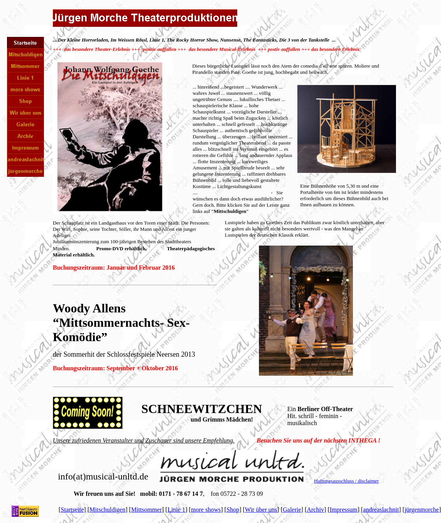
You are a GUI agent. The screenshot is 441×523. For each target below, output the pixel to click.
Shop (232, 509)
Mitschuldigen (107, 509)
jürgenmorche (422, 509)
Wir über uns (261, 509)
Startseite (72, 509)
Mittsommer (146, 509)
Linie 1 (176, 509)
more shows (206, 509)
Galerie (292, 509)
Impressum (343, 509)
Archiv (315, 509)
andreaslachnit (381, 509)
